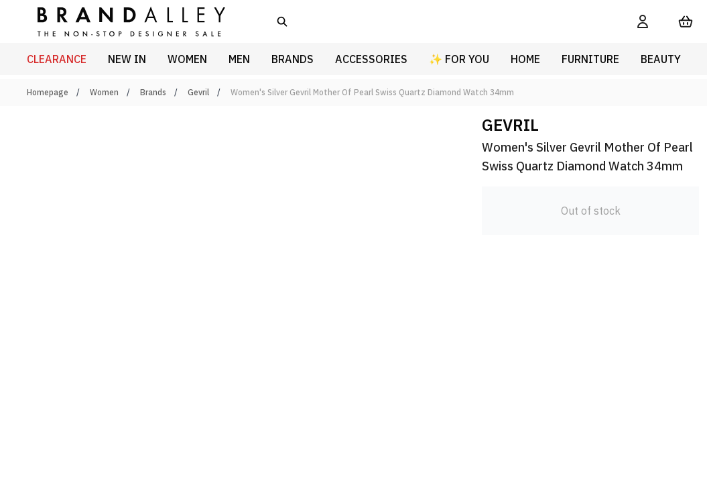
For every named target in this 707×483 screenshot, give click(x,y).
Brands (153, 92)
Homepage (47, 92)
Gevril (198, 92)
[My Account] (642, 21)
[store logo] (120, 21)
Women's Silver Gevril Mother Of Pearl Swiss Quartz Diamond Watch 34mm (372, 92)
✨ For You (459, 59)
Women (104, 92)
